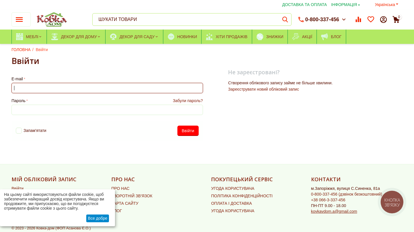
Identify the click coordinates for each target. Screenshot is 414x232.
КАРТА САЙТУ (124, 203)
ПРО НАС (120, 188)
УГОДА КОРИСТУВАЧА (232, 188)
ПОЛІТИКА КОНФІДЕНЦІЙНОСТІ (242, 196)
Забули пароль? (188, 100)
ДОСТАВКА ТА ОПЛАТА (304, 4)
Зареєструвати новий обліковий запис (263, 89)
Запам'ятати (31, 130)
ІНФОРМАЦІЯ (344, 4)
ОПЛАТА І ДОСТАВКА (231, 203)
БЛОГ (116, 210)
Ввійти (18, 188)
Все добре (98, 218)
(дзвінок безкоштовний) (346, 194)
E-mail (17, 79)
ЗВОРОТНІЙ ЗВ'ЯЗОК (131, 196)
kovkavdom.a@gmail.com (334, 211)
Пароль (19, 100)
